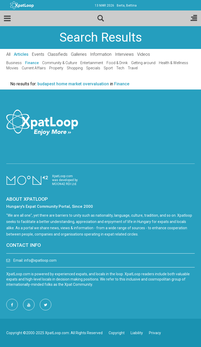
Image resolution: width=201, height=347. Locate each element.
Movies (12, 68)
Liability (137, 333)
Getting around (143, 63)
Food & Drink (117, 63)
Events (38, 54)
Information (100, 54)
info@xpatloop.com (40, 260)
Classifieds (58, 54)
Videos (143, 54)
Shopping (75, 68)
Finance (32, 63)
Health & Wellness (173, 63)
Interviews (124, 54)
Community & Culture (59, 63)
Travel (133, 68)
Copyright (117, 333)
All (8, 54)
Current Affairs (34, 68)
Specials (93, 68)
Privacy (155, 333)
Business (14, 63)
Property (56, 68)
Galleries (79, 54)
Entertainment (91, 63)
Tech (120, 68)
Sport (108, 68)
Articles (21, 54)
